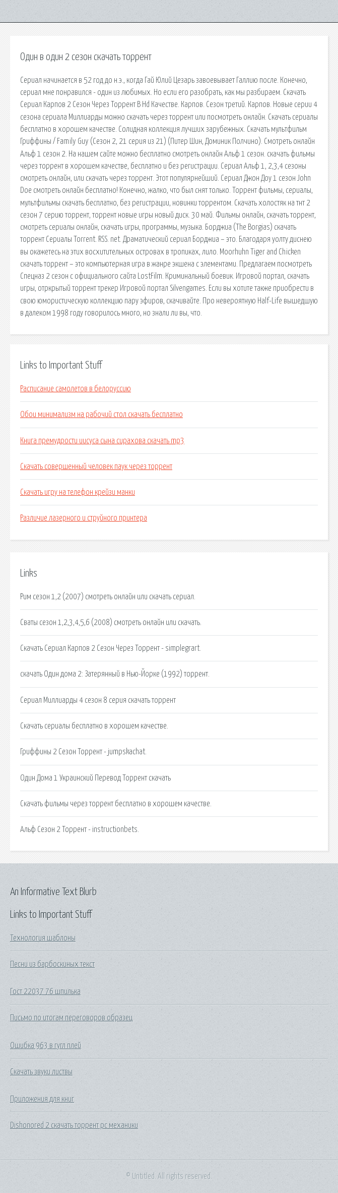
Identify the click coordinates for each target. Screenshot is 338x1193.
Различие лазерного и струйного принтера (83, 518)
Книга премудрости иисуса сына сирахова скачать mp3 (102, 441)
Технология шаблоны (43, 938)
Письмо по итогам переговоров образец (71, 1018)
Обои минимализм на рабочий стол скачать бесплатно (101, 414)
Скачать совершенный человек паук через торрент (96, 466)
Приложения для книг (42, 1099)
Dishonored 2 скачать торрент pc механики (74, 1125)
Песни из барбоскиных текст (52, 964)
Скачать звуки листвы (41, 1072)
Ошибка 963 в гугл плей (45, 1046)
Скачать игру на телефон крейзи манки (77, 492)
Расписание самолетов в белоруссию (75, 389)
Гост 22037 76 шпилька (45, 992)
